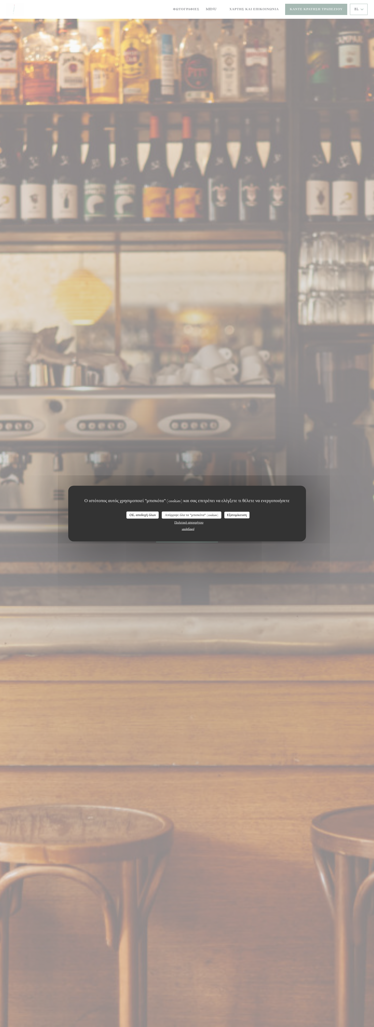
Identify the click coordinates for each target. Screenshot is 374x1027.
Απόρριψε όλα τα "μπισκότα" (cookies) (191, 515)
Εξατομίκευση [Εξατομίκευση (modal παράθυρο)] (237, 515)
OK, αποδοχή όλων (142, 515)
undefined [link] (188, 529)
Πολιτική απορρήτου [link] (188, 522)
